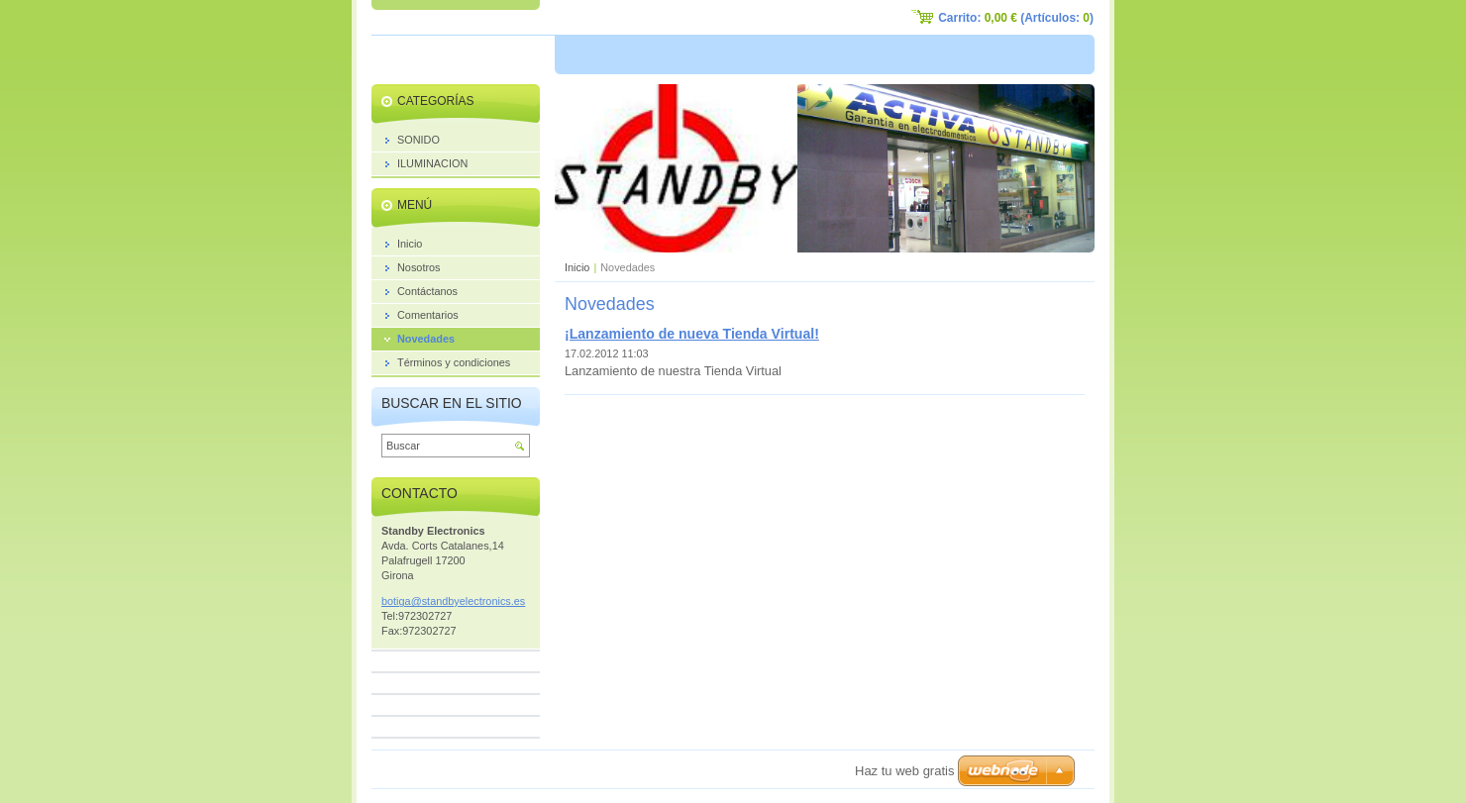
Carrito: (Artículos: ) (1016, 18)
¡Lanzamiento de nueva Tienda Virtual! (692, 334)
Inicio (577, 267)
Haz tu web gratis (904, 770)
